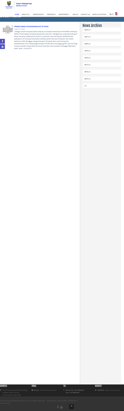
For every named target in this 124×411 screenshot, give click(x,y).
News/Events (39, 14)
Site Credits (62, 401)
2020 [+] (87, 44)
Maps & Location (100, 14)
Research (51, 14)
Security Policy (5, 403)
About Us (26, 14)
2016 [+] (87, 72)
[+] (85, 86)
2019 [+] (87, 51)
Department (64, 14)
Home (17, 14)
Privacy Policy (52, 401)
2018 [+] (87, 58)
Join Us (75, 14)
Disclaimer (72, 401)
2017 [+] (87, 65)
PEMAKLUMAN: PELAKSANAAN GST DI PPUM (31, 26)
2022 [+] (87, 30)
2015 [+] (87, 79)
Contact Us (85, 14)
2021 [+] (87, 37)
